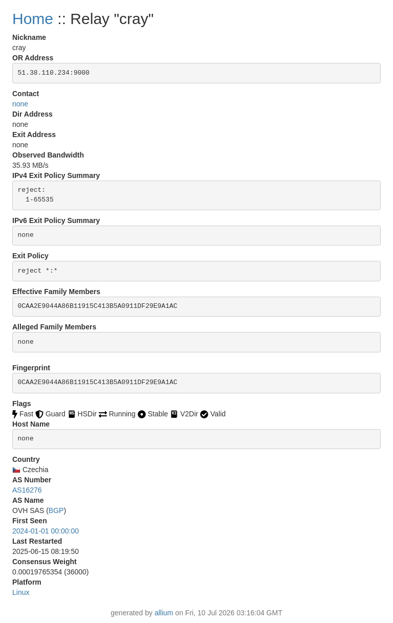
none (20, 104)
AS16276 (27, 490)
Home (32, 18)
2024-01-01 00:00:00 (45, 531)
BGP (56, 510)
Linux (20, 592)
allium (164, 613)
